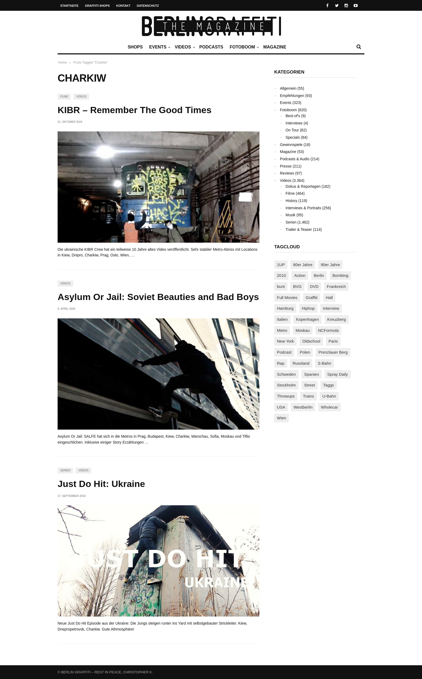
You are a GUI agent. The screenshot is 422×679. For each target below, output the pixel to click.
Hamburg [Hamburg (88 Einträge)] (285, 308)
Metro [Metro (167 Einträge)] (282, 330)
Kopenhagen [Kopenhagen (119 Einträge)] (307, 319)
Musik (291, 215)
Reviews (287, 173)
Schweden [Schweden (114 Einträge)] (286, 374)
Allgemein (288, 88)
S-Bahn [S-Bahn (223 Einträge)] (324, 363)
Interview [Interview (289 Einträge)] (331, 308)
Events (159, 47)
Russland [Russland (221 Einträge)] (301, 363)
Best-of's (293, 116)
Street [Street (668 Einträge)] (309, 385)
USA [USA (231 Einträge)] (281, 407)
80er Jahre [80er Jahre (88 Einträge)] (302, 264)
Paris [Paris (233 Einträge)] (333, 341)
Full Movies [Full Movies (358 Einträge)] (287, 297)
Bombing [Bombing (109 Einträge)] (340, 275)
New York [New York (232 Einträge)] (285, 341)
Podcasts (211, 47)
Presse (286, 166)
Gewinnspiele (291, 144)
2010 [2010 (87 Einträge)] (281, 275)
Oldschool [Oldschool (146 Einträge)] (311, 341)
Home (62, 62)
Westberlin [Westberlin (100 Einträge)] (303, 407)
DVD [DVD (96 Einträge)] (314, 286)
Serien (65, 470)
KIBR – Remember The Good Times (135, 110)
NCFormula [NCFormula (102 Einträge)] (328, 330)
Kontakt (123, 5)
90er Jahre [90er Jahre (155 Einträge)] (330, 264)
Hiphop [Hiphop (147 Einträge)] (308, 308)
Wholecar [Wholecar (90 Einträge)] (329, 407)
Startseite (69, 5)
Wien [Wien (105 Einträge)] (281, 418)
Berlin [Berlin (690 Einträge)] (319, 275)
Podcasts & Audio (295, 159)
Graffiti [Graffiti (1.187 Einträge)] (312, 297)
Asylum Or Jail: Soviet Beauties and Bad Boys (158, 297)
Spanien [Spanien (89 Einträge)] (311, 374)
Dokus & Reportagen (303, 186)
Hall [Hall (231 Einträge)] (329, 297)
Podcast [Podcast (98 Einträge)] (284, 352)
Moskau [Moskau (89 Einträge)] (303, 330)
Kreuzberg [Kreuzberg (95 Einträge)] (336, 319)
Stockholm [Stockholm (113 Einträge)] (286, 385)
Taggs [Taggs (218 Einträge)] (328, 385)
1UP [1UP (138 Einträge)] (281, 264)
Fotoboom (244, 47)
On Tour (292, 130)
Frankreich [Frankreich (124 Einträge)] (336, 286)
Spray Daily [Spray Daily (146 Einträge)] (337, 374)
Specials (293, 137)
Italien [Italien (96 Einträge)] (282, 319)
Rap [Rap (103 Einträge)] (280, 363)
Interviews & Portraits (303, 208)
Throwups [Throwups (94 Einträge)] (286, 396)
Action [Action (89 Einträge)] (299, 275)
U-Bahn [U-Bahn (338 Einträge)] (329, 396)
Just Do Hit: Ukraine (101, 484)
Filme (64, 96)
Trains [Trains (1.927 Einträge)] (308, 396)
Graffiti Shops (97, 5)
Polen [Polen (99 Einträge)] (305, 352)
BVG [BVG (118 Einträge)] (297, 286)
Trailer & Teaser (299, 229)
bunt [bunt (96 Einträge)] (281, 286)
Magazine (274, 47)
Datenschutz (148, 5)
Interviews (294, 123)
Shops (135, 47)
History (291, 201)
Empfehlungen (292, 95)
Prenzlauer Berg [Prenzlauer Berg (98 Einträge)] (332, 352)
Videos (184, 47)
